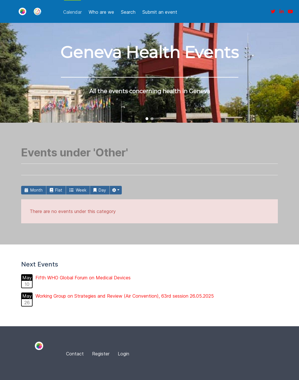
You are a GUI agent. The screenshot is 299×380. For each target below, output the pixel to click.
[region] (149, 73)
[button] (146, 118)
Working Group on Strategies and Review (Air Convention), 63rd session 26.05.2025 (124, 296)
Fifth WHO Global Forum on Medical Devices (83, 277)
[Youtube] (290, 11)
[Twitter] (273, 11)
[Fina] (22, 11)
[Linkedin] (282, 11)
